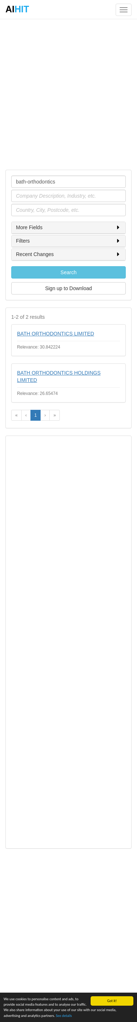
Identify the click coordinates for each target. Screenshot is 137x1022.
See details (64, 1015)
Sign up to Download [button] (68, 288)
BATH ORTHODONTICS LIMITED (55, 334)
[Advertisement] (68, 93)
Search (68, 272)
